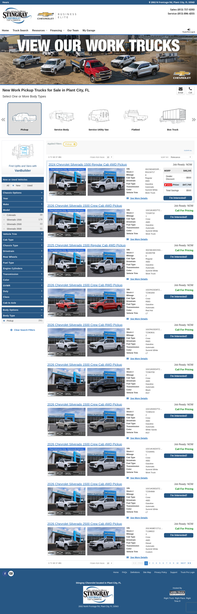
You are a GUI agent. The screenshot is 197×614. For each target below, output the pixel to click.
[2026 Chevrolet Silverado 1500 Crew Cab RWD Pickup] (85, 285)
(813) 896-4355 (186, 13)
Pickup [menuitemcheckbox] (9, 320)
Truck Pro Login (188, 572)
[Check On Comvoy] (11, 574)
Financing (57, 30)
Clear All (188, 150)
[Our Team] (73, 30)
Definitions (135, 572)
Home (5, 30)
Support (173, 572)
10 (177, 563)
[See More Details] (137, 198)
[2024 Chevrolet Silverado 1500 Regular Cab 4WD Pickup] (88, 164)
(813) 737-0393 (186, 9)
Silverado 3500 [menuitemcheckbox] (14, 229)
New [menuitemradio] (17, 185)
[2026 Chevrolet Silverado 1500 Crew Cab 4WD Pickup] (84, 206)
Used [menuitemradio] (29, 185)
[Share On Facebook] (5, 574)
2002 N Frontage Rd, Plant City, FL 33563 (172, 2)
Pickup (68, 144)
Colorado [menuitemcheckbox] (11, 215)
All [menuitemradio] (7, 185)
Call (190, 90)
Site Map (147, 572)
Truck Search (20, 30)
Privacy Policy (160, 572)
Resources (40, 30)
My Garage (89, 30)
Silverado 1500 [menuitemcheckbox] (14, 219)
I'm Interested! (177, 198)
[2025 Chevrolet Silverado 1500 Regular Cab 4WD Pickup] (86, 245)
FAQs (124, 572)
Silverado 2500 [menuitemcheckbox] (14, 224)
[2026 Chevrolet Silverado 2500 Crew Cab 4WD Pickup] (84, 524)
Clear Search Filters (22, 330)
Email (180, 90)
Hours (5, 2)
